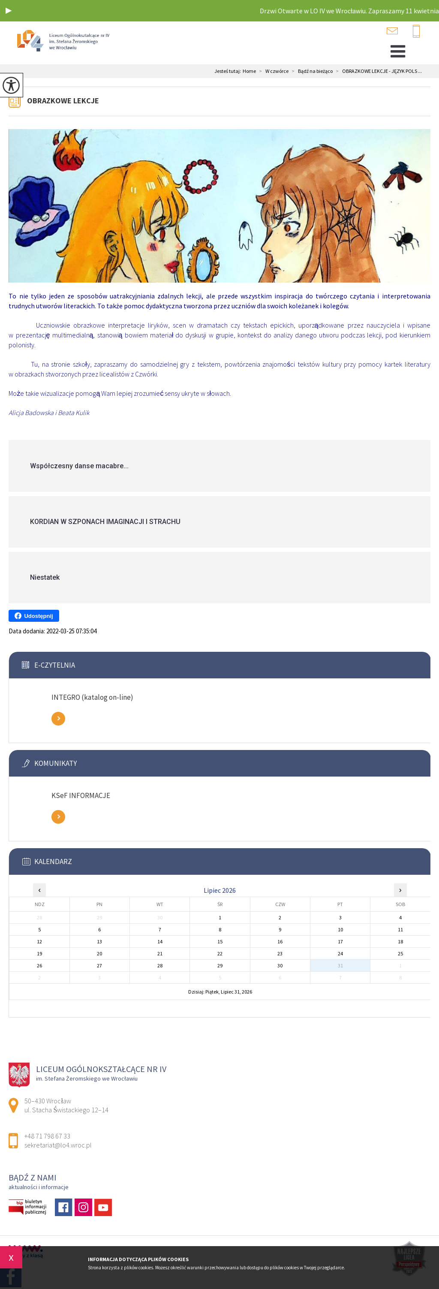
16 (280, 941)
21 (159, 953)
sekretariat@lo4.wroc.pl (392, 30)
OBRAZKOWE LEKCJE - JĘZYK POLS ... (377, 71)
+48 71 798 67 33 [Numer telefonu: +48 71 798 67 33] (47, 1136)
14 (159, 941)
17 (340, 941)
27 (99, 965)
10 (340, 929)
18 (400, 941)
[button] (8, 10)
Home (249, 71)
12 (39, 941)
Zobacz (58, 719)
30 (280, 965)
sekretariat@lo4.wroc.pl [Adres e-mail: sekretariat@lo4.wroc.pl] (58, 1145)
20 (99, 953)
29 (220, 965)
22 (220, 953)
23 (280, 953)
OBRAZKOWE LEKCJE (63, 100)
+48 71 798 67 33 (416, 32)
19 (39, 953)
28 (159, 965)
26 (39, 965)
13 (99, 941)
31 (340, 965)
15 (220, 941)
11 (400, 929)
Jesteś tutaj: (228, 71)
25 (400, 953)
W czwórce (272, 71)
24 (340, 953)
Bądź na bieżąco (311, 71)
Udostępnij (34, 615)
